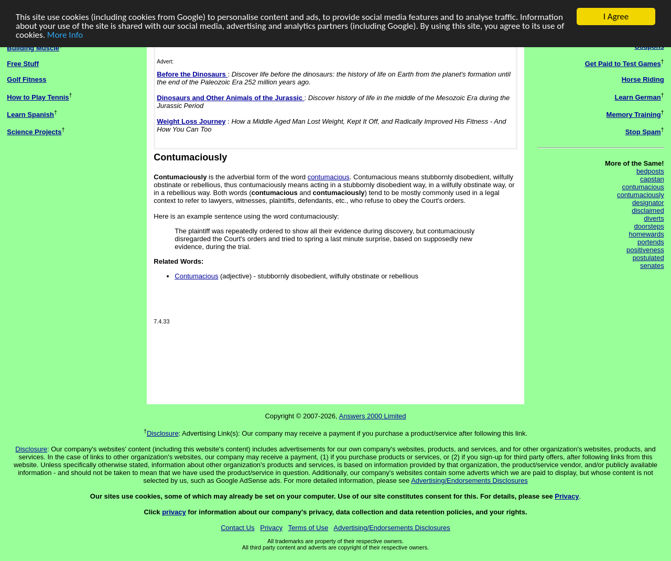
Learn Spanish (30, 114)
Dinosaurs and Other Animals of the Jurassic (230, 98)
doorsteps (649, 226)
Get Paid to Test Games (623, 64)
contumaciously (640, 195)
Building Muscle (33, 48)
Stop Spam (643, 132)
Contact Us (237, 528)
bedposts (650, 171)
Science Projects (34, 132)
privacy (174, 512)
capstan (652, 179)
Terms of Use (308, 528)
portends (650, 242)
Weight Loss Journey (191, 121)
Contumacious (196, 276)
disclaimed (648, 210)
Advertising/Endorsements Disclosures (469, 480)
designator (648, 203)
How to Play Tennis (38, 97)
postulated (648, 258)
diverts (654, 218)
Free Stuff (23, 64)
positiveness (645, 250)
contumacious (329, 177)
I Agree (616, 16)
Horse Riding (643, 79)
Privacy (567, 496)
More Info (65, 34)
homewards (646, 234)
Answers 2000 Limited (372, 416)
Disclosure (163, 433)
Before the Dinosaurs (192, 74)
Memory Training (634, 114)
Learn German (637, 97)
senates (652, 265)
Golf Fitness (26, 79)
